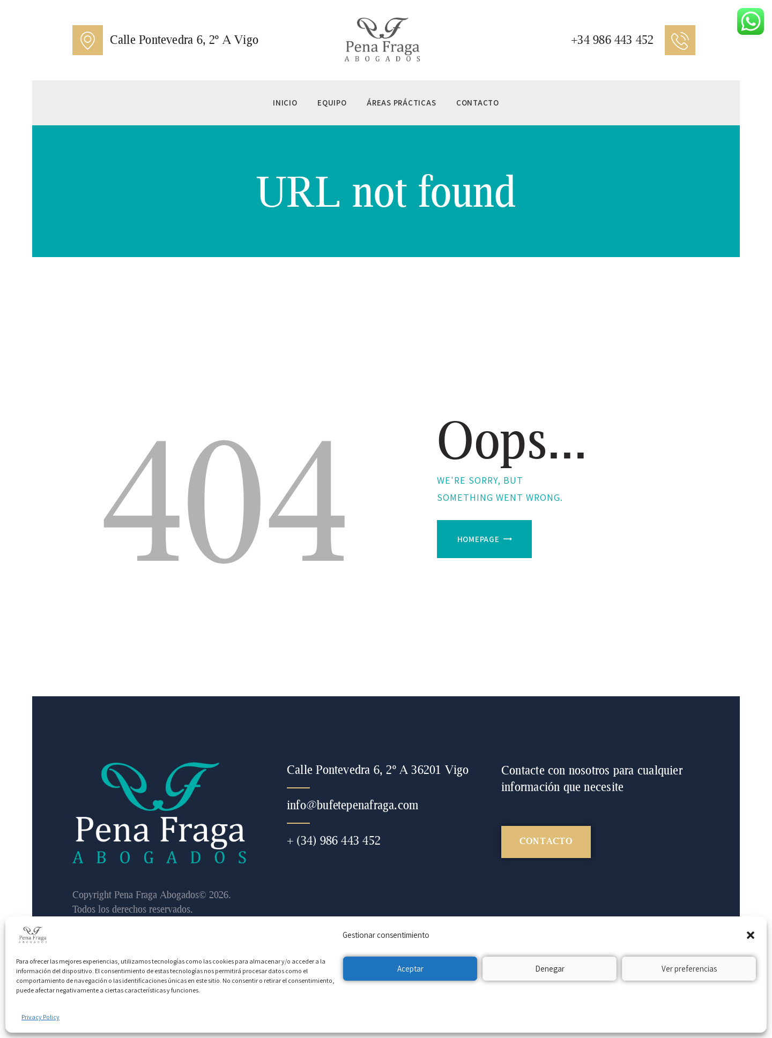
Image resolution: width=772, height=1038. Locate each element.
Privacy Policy (40, 1017)
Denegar (550, 969)
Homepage (478, 539)
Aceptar (410, 969)
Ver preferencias (689, 969)
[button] (750, 935)
